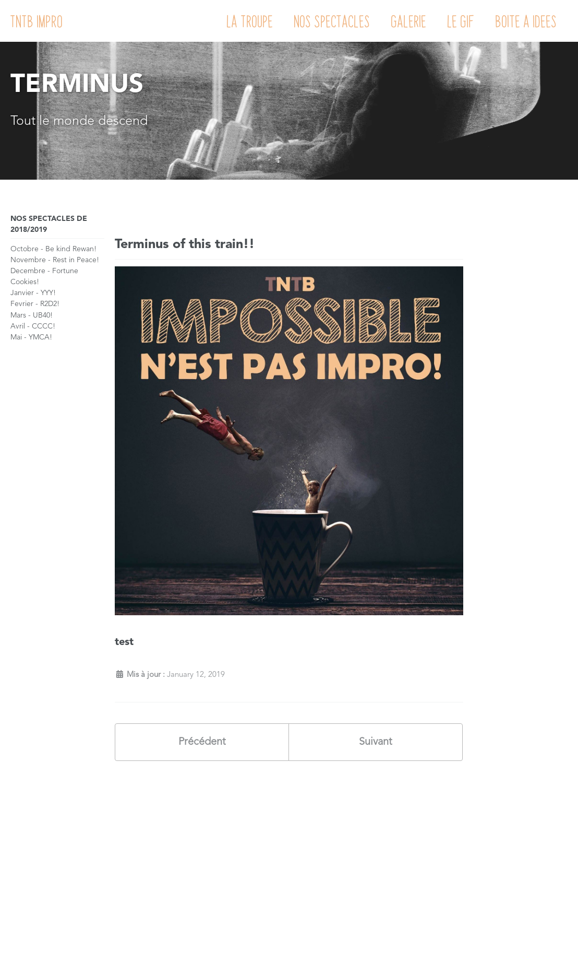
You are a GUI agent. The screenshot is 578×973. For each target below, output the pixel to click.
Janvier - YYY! (33, 293)
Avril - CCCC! (32, 326)
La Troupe (250, 21)
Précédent (202, 742)
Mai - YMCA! (31, 337)
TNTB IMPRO (36, 21)
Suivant (375, 742)
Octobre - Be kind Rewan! (53, 249)
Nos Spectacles (332, 21)
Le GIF (461, 21)
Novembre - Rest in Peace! (54, 260)
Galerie (409, 21)
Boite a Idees (526, 21)
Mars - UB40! (31, 315)
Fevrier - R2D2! (34, 304)
